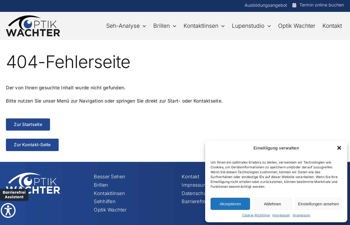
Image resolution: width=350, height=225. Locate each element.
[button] (339, 148)
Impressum (281, 215)
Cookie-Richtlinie (256, 215)
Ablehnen (272, 204)
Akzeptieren (230, 204)
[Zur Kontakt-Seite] (32, 145)
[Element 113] (33, 17)
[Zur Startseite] (28, 124)
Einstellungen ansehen (318, 204)
